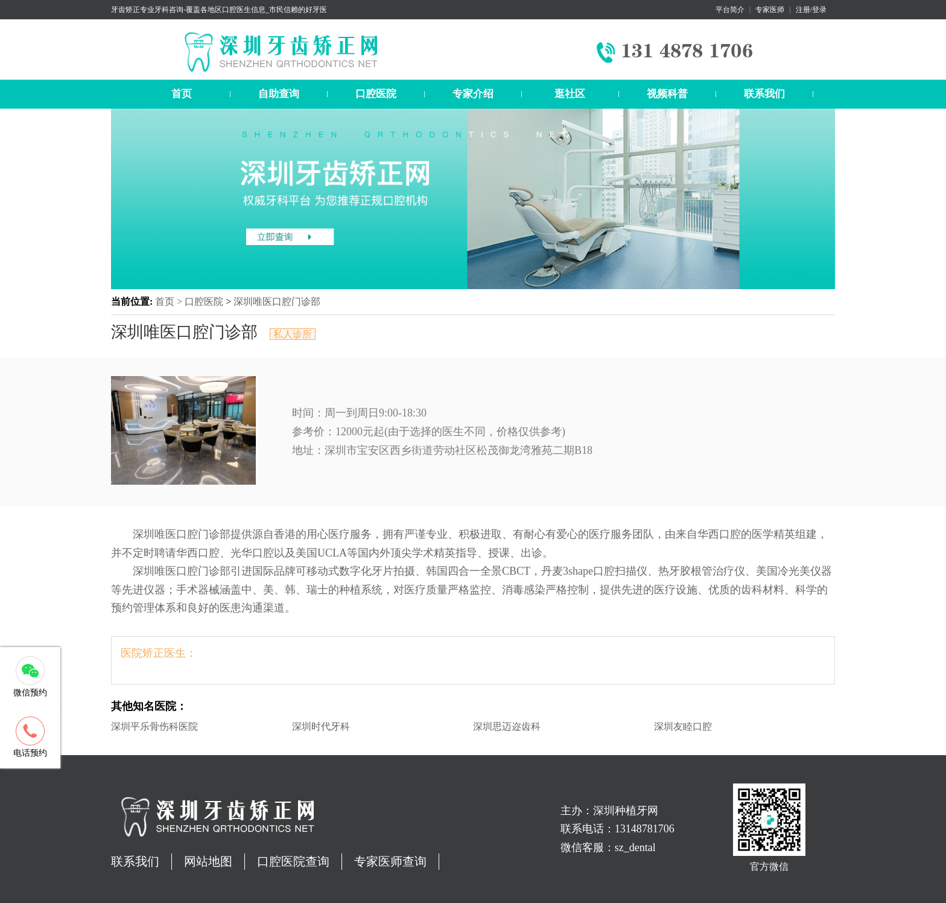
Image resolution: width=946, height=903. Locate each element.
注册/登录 (811, 9)
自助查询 (278, 94)
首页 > (170, 301)
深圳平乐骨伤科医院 (154, 726)
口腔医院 (375, 94)
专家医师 (769, 9)
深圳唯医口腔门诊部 (276, 301)
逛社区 (569, 94)
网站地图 (208, 861)
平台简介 (730, 9)
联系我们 (764, 94)
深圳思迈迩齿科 (507, 726)
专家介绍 (473, 94)
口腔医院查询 (293, 861)
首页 (181, 94)
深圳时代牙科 (321, 726)
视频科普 (667, 94)
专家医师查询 (390, 861)
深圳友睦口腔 (683, 726)
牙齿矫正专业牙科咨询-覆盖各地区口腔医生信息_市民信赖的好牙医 (219, 9)
